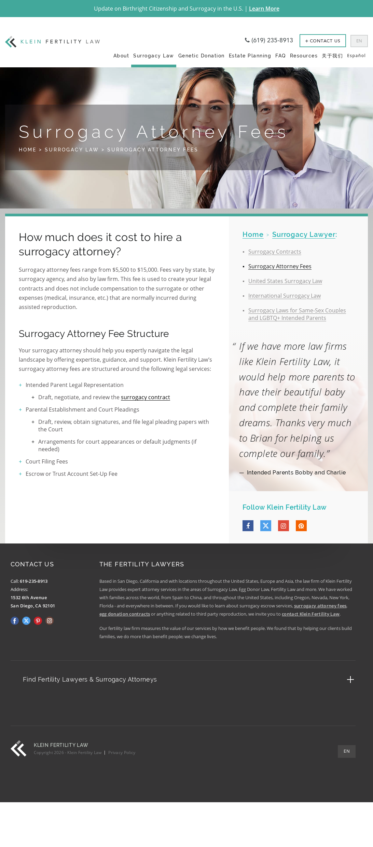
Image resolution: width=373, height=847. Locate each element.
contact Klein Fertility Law (311, 614)
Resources (304, 55)
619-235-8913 (34, 581)
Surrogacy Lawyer (303, 234)
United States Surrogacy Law (285, 281)
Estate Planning (250, 55)
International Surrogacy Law (284, 295)
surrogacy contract (145, 397)
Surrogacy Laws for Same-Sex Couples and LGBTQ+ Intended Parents (297, 314)
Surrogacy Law (153, 55)
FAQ (280, 55)
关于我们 (332, 55)
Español (356, 55)
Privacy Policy (121, 752)
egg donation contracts (124, 614)
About (121, 55)
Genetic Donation (201, 55)
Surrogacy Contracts (274, 251)
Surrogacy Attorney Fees (280, 266)
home (253, 234)
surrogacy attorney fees (320, 606)
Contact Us (322, 41)
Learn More (264, 8)
